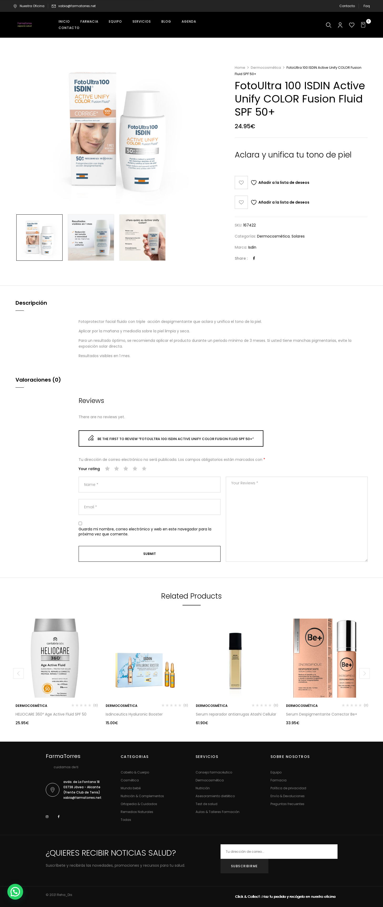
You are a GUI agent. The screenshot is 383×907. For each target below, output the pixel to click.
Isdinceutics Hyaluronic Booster (134, 714)
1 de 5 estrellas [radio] (107, 469)
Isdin (252, 247)
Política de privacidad (288, 788)
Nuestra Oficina (28, 6)
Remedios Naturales (137, 812)
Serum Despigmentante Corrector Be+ (321, 714)
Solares (298, 236)
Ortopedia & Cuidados (139, 804)
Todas (126, 819)
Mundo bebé (131, 788)
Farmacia (278, 780)
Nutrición (203, 788)
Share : (241, 258)
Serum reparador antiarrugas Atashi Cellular (236, 714)
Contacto (347, 6)
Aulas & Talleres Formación (217, 812)
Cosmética (130, 780)
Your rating (89, 468)
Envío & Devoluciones (287, 796)
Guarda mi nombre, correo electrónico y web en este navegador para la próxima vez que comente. (145, 532)
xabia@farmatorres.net (77, 6)
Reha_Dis (64, 895)
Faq (367, 6)
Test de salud (206, 804)
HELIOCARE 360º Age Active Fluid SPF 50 (51, 714)
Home (240, 67)
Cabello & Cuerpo (135, 772)
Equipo (276, 772)
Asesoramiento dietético (215, 796)
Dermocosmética (266, 67)
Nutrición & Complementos (142, 796)
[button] (364, 25)
